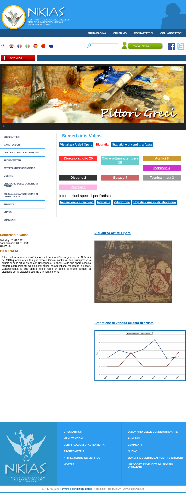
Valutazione (122, 202)
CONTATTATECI (143, 33)
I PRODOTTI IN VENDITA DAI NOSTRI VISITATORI (150, 466)
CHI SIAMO (120, 33)
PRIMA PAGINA (97, 33)
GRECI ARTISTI (12, 137)
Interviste (103, 202)
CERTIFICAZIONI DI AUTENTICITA (21, 152)
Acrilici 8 (162, 158)
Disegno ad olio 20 (78, 158)
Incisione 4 (161, 168)
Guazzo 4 (120, 177)
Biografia (102, 144)
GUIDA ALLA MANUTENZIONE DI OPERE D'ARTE (21, 195)
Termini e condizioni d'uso (76, 488)
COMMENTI (9, 220)
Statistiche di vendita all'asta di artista (123, 323)
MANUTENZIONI (12, 145)
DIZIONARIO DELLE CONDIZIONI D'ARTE (21, 185)
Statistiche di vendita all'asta (132, 144)
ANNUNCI (9, 204)
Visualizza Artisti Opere (76, 144)
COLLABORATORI (171, 33)
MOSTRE (8, 176)
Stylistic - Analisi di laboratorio (154, 202)
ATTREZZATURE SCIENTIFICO (19, 168)
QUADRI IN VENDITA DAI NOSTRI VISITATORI (155, 457)
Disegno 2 (78, 177)
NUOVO (8, 212)
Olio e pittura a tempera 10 (120, 160)
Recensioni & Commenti (77, 202)
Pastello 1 (78, 187)
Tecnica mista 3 (162, 177)
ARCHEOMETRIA (12, 160)
